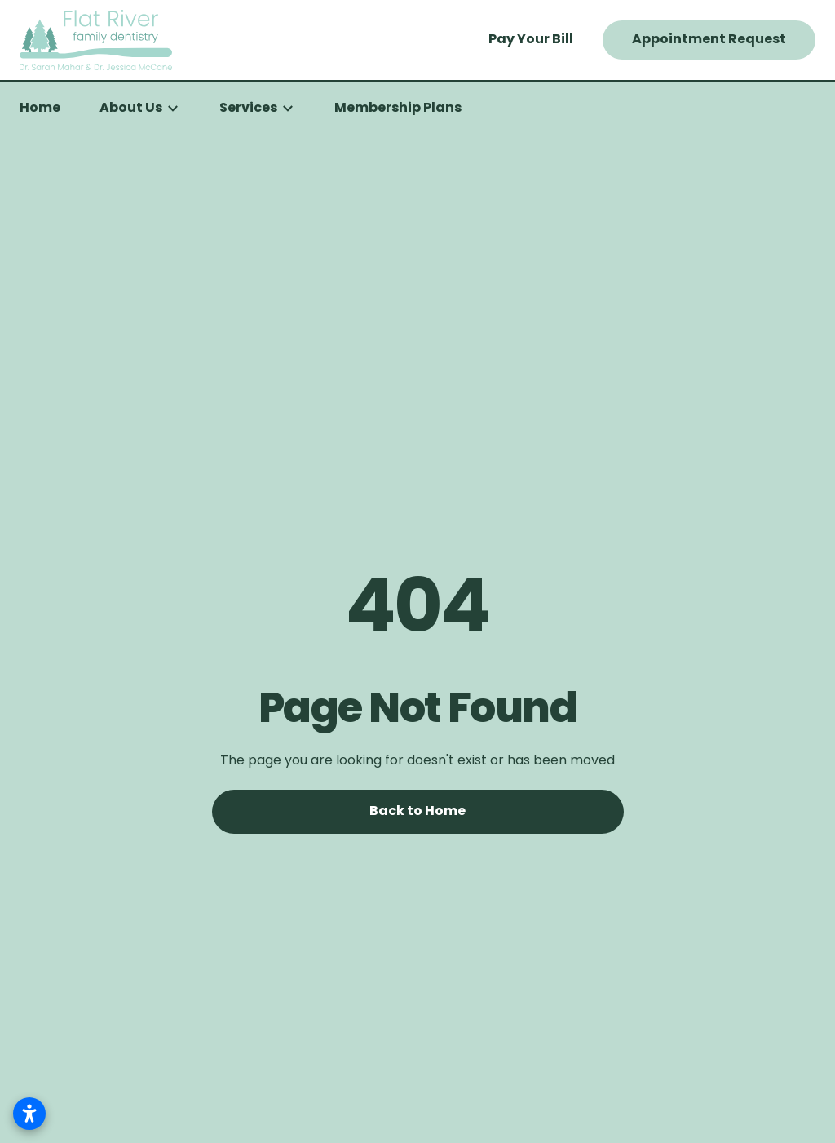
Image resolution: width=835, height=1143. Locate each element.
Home (40, 108)
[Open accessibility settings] (29, 1113)
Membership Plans (398, 108)
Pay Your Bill (530, 40)
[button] (139, 108)
